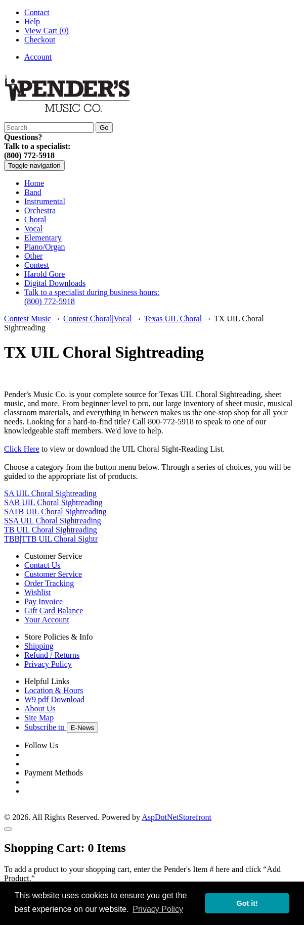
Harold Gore (44, 274)
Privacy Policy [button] (158, 909)
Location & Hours (53, 690)
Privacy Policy (48, 664)
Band (32, 192)
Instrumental (44, 201)
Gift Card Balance (53, 610)
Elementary (43, 237)
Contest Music (27, 318)
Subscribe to (61, 727)
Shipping (39, 646)
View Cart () (46, 30)
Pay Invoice (43, 601)
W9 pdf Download (54, 699)
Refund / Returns (51, 655)
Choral (35, 219)
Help (32, 21)
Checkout (39, 39)
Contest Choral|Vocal (97, 318)
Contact (37, 12)
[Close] (8, 829)
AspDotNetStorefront (176, 817)
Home (34, 183)
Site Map (39, 717)
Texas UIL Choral (173, 318)
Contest (36, 265)
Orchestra (40, 210)
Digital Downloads (54, 283)
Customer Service (53, 574)
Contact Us (42, 565)
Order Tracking (49, 583)
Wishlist (37, 592)
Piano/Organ (44, 246)
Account (38, 57)
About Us (40, 708)
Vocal (33, 228)
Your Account (46, 619)
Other (33, 256)
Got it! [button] (247, 903)
